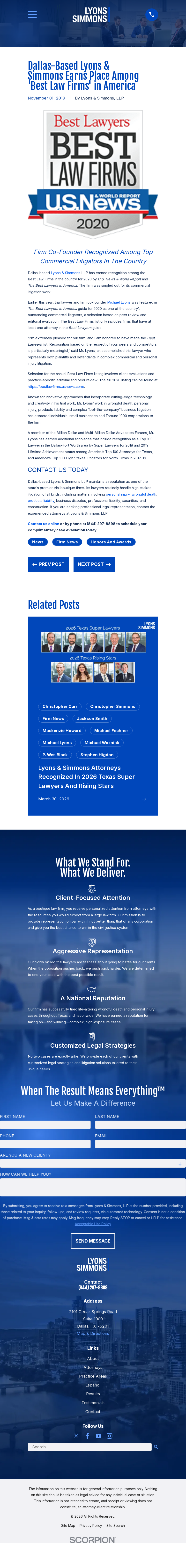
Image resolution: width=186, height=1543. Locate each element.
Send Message (92, 1241)
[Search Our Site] (156, 1447)
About (93, 1358)
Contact (92, 1411)
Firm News (67, 542)
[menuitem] (68, 1526)
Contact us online (43, 524)
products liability (41, 500)
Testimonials (93, 1402)
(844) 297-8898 (92, 1288)
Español (92, 1385)
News (38, 542)
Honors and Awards (111, 542)
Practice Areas (93, 1376)
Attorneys (92, 1367)
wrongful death (144, 494)
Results (93, 1393)
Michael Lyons (119, 302)
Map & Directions (93, 1333)
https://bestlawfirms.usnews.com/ (56, 386)
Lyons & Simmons (65, 273)
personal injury (118, 494)
